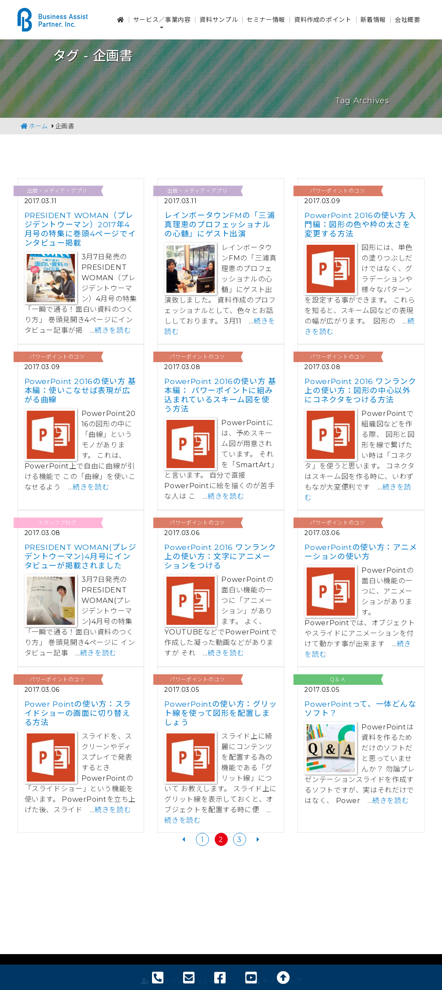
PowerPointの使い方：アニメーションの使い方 (360, 552)
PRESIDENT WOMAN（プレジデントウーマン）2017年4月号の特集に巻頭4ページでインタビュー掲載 (80, 229)
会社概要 (408, 17)
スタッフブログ (57, 522)
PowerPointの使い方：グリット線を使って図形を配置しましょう (220, 713)
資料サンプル (218, 17)
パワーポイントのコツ (337, 190)
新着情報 (373, 17)
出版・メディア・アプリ (57, 190)
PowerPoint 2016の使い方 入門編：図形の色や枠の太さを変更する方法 (360, 224)
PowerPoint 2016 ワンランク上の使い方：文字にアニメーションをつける (220, 556)
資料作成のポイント (323, 17)
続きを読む (113, 330)
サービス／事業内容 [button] (162, 17)
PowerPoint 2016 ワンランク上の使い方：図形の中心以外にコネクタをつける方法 (360, 390)
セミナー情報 (266, 17)
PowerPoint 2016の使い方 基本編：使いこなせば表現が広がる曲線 (80, 390)
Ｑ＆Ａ (337, 679)
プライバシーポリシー (178, 917)
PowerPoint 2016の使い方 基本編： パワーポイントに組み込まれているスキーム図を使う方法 (220, 395)
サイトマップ (276, 917)
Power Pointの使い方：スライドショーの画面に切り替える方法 (78, 713)
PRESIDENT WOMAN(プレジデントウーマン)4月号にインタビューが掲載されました (81, 556)
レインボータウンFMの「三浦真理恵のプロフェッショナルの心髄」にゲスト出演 (219, 224)
